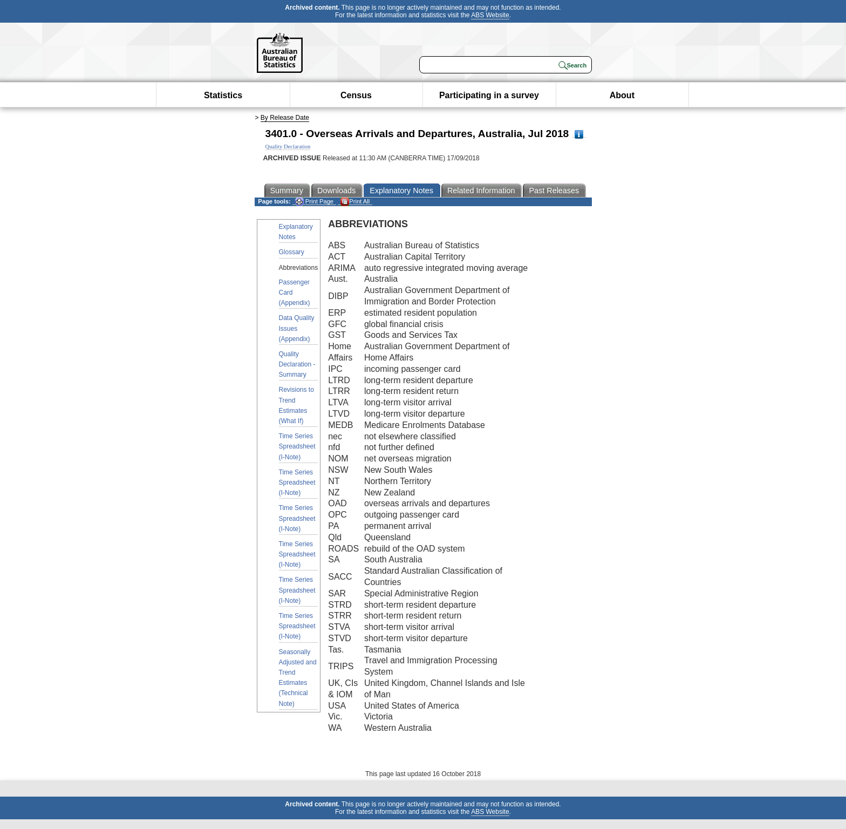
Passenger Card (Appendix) (294, 292)
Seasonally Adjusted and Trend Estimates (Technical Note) (298, 678)
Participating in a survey (489, 95)
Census (356, 95)
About (622, 95)
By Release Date (285, 117)
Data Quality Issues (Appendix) (297, 328)
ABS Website (490, 15)
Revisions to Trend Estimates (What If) (296, 405)
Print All (355, 201)
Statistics (223, 95)
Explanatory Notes (296, 232)
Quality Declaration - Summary (297, 364)
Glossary (291, 252)
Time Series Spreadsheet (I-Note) (297, 446)
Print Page (314, 201)
